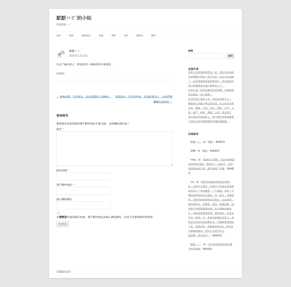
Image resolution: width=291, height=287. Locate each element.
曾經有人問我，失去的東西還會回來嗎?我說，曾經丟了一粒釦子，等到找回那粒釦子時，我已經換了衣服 (211, 164)
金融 (101, 35)
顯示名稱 (62, 170)
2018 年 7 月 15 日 (78, 55)
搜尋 (190, 50)
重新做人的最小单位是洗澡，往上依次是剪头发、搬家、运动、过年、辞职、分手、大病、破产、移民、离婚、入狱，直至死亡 (211, 108)
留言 (59, 129)
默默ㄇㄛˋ (196, 141)
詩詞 (126, 35)
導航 (113, 35)
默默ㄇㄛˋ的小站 (73, 18)
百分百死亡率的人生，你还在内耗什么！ (210, 99)
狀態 (71, 35)
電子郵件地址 (65, 184)
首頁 (58, 35)
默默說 (139, 35)
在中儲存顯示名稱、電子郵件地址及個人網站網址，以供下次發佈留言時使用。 (105, 216)
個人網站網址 (64, 199)
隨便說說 (86, 35)
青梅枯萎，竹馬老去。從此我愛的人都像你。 (84, 96)
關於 (153, 35)
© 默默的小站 (63, 271)
